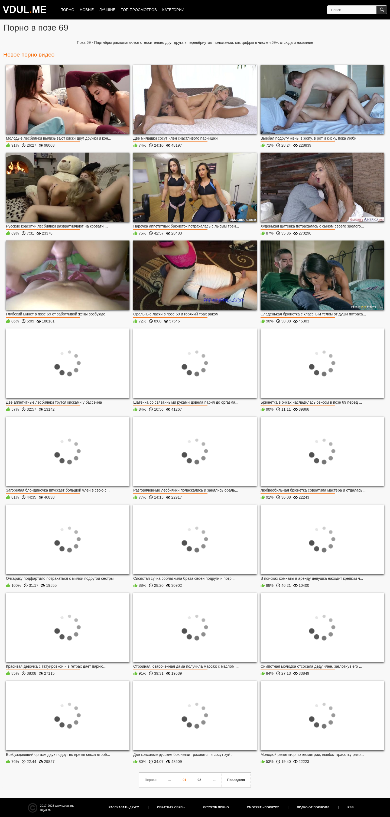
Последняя (236, 780)
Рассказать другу (124, 807)
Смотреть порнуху (263, 807)
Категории (173, 10)
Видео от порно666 (313, 807)
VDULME (25, 9)
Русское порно (216, 807)
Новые (87, 10)
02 (199, 780)
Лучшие (107, 10)
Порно (67, 10)
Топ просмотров (139, 10)
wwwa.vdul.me (64, 805)
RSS (350, 807)
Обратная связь (171, 807)
